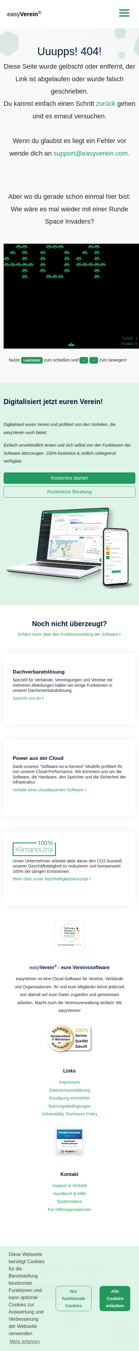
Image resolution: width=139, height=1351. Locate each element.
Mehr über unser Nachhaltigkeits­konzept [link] (52, 878)
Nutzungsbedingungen (69, 1106)
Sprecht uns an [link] (28, 698)
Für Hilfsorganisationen (69, 1209)
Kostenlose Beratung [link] (69, 491)
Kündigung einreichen (69, 1098)
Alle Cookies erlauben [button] (115, 1298)
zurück (105, 103)
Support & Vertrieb (69, 1185)
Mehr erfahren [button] (25, 1341)
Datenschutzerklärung (69, 1090)
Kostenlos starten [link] (69, 478)
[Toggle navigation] (124, 12)
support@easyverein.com (91, 153)
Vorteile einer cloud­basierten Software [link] (49, 789)
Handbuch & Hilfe (69, 1193)
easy (24, 14)
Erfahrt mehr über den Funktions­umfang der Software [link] (69, 634)
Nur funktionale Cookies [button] (73, 1298)
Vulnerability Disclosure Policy (69, 1113)
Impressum (69, 1082)
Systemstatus (69, 1201)
